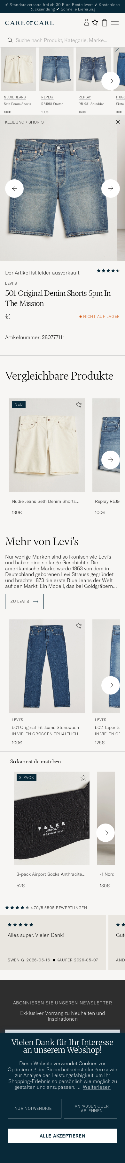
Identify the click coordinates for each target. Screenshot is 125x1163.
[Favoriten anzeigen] (94, 22)
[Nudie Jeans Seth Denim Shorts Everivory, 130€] (18, 80)
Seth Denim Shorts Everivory (17, 104)
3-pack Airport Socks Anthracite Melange (49, 874)
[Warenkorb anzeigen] (104, 23)
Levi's (11, 283)
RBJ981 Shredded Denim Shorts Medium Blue (92, 104)
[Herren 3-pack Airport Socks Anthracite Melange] (52, 819)
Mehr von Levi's (42, 541)
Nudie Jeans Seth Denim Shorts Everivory (44, 501)
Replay (47, 97)
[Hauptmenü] (115, 22)
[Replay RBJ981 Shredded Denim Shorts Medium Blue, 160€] (93, 80)
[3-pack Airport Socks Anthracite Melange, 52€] (51, 830)
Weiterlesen (97, 1087)
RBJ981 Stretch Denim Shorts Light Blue (55, 104)
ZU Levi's (24, 601)
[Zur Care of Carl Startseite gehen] (29, 22)
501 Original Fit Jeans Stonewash (45, 727)
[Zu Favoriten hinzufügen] (77, 405)
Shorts (36, 122)
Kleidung (14, 122)
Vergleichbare (59, 375)
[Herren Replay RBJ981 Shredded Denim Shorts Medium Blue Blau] (93, 69)
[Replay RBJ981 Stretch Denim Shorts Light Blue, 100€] (56, 80)
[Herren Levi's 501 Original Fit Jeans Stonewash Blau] (47, 666)
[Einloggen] (86, 22)
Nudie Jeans (15, 97)
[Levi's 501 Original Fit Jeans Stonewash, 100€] (47, 682)
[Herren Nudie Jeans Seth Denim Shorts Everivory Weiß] (18, 69)
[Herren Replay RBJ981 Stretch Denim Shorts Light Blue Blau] (56, 69)
